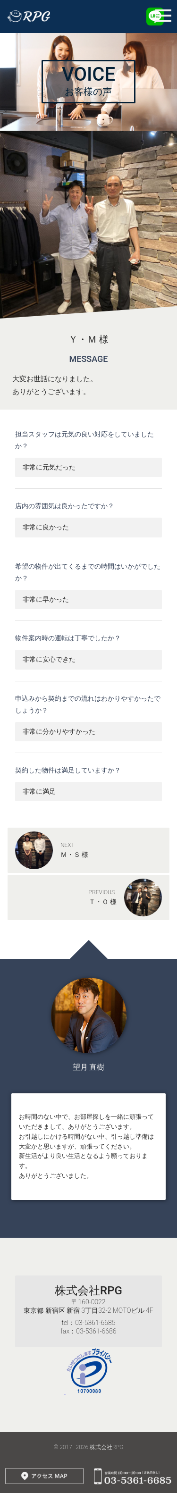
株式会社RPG (88, 1290)
